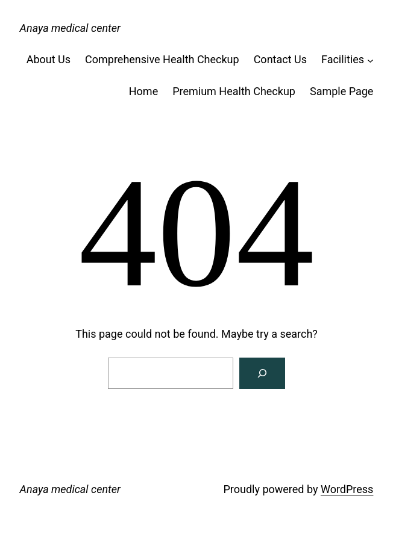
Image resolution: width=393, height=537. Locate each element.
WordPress (347, 489)
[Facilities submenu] (370, 60)
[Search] (262, 373)
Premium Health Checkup (233, 91)
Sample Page (341, 91)
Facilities (342, 59)
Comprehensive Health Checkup (162, 59)
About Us (49, 59)
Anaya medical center (70, 28)
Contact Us (280, 59)
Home (143, 91)
